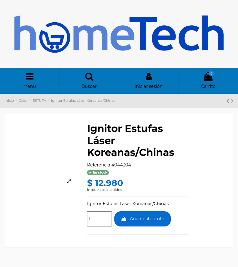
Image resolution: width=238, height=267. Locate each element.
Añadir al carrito (142, 219)
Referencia (98, 165)
